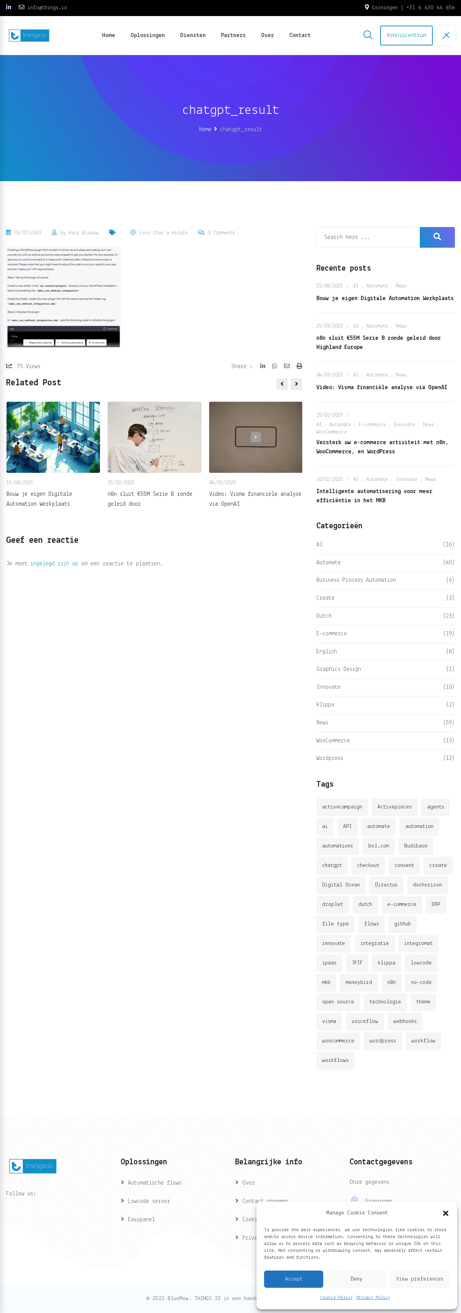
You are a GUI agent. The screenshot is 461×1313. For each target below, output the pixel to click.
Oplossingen (148, 35)
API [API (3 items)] (347, 826)
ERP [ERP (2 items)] (436, 904)
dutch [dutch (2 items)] (365, 904)
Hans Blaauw (83, 233)
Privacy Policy (373, 1297)
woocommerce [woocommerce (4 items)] (338, 1041)
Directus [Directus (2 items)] (386, 885)
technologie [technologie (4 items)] (385, 1002)
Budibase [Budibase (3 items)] (415, 846)
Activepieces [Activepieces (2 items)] (394, 807)
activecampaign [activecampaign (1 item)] (342, 807)
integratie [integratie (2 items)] (374, 943)
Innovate (404, 425)
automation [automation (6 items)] (419, 826)
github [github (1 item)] (402, 924)
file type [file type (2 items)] (335, 924)
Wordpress (329, 758)
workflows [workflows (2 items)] (335, 1060)
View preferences (419, 1279)
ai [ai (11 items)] (325, 826)
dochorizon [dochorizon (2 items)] (427, 885)
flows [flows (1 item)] (371, 924)
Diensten (193, 35)
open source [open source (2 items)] (338, 1002)
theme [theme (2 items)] (423, 1002)
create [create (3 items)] (438, 865)
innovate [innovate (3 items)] (333, 943)
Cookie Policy (336, 1297)
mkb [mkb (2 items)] (326, 982)
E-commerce (372, 425)
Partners (233, 35)
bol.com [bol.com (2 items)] (378, 846)
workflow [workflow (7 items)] (423, 1041)
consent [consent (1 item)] (404, 865)
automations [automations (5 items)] (337, 846)
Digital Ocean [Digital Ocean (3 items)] (341, 885)
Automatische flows (155, 1183)
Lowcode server (149, 1201)
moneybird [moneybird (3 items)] (359, 982)
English (326, 652)
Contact (300, 35)
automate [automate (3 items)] (378, 826)
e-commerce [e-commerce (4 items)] (401, 904)
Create (325, 598)
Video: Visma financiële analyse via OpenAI (381, 388)
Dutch (324, 616)
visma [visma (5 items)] (329, 1021)
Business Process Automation (356, 580)
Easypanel (141, 1220)
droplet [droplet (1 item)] (332, 904)
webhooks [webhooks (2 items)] (405, 1021)
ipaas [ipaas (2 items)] (329, 963)
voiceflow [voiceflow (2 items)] (364, 1021)
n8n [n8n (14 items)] (391, 982)
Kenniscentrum (406, 35)
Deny (357, 1279)
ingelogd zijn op (54, 564)
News (401, 286)
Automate (377, 286)
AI (356, 286)
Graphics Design (338, 669)
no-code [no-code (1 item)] (421, 982)
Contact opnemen (265, 1201)
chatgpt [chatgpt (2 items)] (332, 865)
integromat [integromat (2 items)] (418, 943)
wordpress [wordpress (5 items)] (382, 1041)
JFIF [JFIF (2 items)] (357, 963)
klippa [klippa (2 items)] (386, 963)
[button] (446, 1213)
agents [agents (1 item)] (435, 807)
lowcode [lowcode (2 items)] (421, 963)
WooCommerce (331, 432)
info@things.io (47, 8)
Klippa (325, 705)
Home (108, 35)
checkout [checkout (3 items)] (368, 865)
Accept (293, 1279)
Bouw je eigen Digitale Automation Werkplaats (385, 298)
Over (267, 35)
